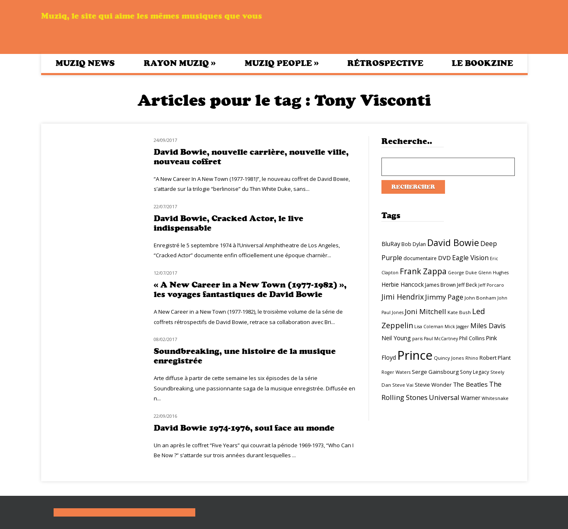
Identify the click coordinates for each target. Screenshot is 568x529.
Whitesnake (495, 398)
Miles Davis (488, 325)
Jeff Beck (467, 284)
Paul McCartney (441, 338)
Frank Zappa (423, 271)
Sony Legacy (474, 371)
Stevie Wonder (433, 384)
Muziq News (85, 63)
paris (417, 338)
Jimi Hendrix (402, 297)
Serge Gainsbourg (435, 371)
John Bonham (480, 298)
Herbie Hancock (402, 284)
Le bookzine (482, 63)
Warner (470, 398)
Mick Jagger (457, 326)
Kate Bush (459, 312)
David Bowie (453, 242)
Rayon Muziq (180, 63)
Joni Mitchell (425, 311)
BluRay (390, 244)
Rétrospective (385, 63)
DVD (444, 258)
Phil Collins (471, 338)
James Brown (440, 284)
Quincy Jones (449, 358)
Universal (444, 397)
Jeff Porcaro (491, 285)
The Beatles (470, 384)
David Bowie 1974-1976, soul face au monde (244, 428)
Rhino (471, 358)
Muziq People (282, 63)
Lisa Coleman (428, 326)
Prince (415, 355)
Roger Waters (396, 372)
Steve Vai (402, 385)
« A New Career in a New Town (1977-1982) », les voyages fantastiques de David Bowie (250, 289)
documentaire (420, 258)
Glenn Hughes (493, 272)
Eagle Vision (470, 257)
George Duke (462, 272)
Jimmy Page (444, 297)
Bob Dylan (413, 244)
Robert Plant (495, 357)
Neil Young (396, 338)
